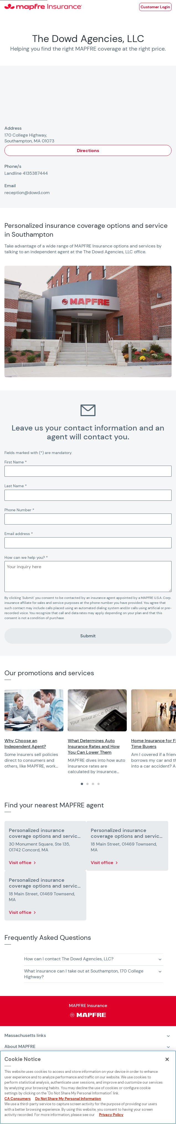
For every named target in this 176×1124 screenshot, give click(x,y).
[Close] (167, 1059)
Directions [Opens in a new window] (88, 150)
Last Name (15, 485)
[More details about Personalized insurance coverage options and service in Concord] (45, 847)
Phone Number (19, 509)
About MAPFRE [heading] (19, 1046)
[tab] (82, 784)
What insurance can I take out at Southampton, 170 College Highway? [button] (83, 974)
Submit (88, 636)
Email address (18, 533)
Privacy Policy (111, 1114)
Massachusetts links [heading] (25, 1035)
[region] (90, 732)
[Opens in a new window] (155, 7)
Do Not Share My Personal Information (68, 1098)
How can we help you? (26, 557)
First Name (15, 462)
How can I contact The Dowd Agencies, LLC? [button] (68, 959)
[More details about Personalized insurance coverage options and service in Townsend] (127, 847)
